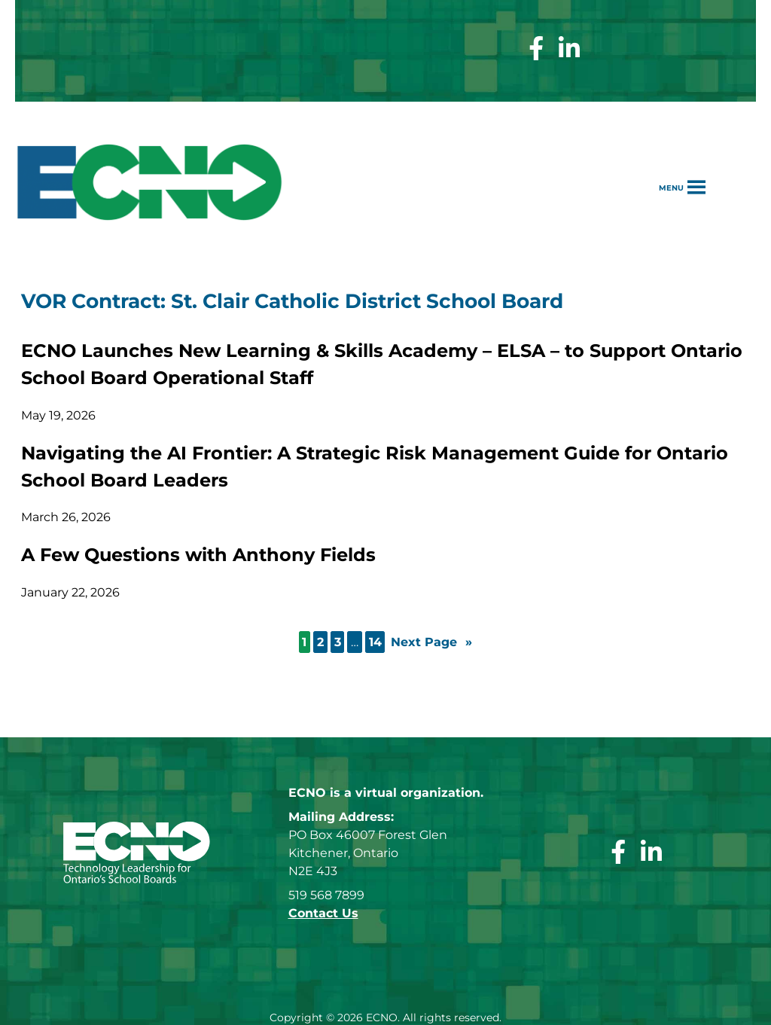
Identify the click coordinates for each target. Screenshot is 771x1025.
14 (375, 642)
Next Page (431, 642)
